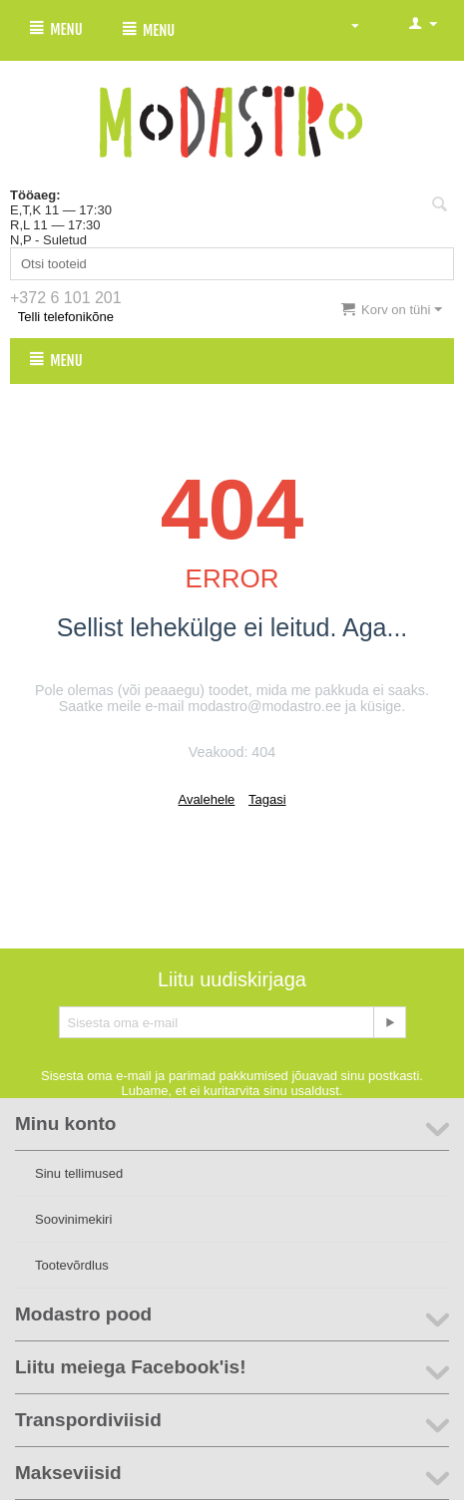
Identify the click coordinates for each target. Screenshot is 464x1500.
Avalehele (206, 799)
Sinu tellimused (79, 1173)
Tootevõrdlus (72, 1265)
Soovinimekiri (73, 1219)
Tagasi (267, 799)
